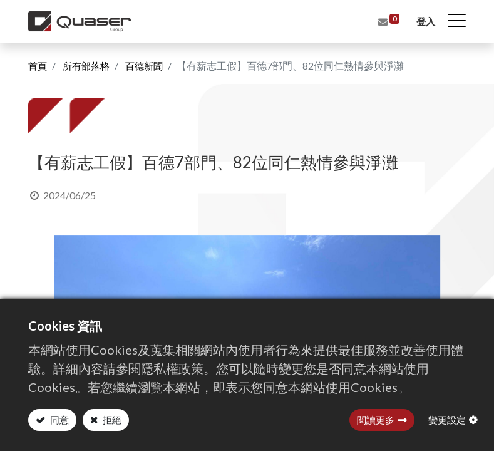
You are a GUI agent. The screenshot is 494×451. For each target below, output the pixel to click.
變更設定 (447, 419)
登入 (425, 21)
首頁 (38, 65)
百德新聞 (150, 65)
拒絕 (111, 419)
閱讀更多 (375, 419)
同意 (58, 419)
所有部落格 (89, 65)
